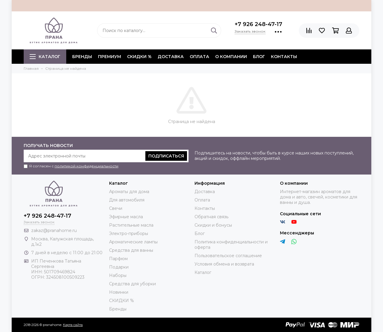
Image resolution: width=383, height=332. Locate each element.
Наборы (117, 275)
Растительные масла (131, 225)
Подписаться (166, 156)
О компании (231, 56)
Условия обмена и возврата (224, 264)
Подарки (119, 267)
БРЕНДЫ (82, 56)
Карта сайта (73, 325)
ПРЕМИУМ (109, 56)
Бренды (117, 309)
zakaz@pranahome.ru (54, 230)
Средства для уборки (132, 283)
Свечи (115, 208)
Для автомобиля (126, 200)
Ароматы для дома (129, 191)
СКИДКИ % (139, 56)
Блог (259, 56)
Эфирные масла (126, 216)
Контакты (284, 56)
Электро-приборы (128, 233)
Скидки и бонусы (213, 225)
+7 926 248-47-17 (258, 24)
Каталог (45, 56)
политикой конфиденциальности (86, 166)
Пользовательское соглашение (228, 255)
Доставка (171, 56)
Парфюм (118, 258)
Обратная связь (211, 216)
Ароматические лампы (133, 242)
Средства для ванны (131, 250)
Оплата (199, 56)
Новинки (118, 292)
